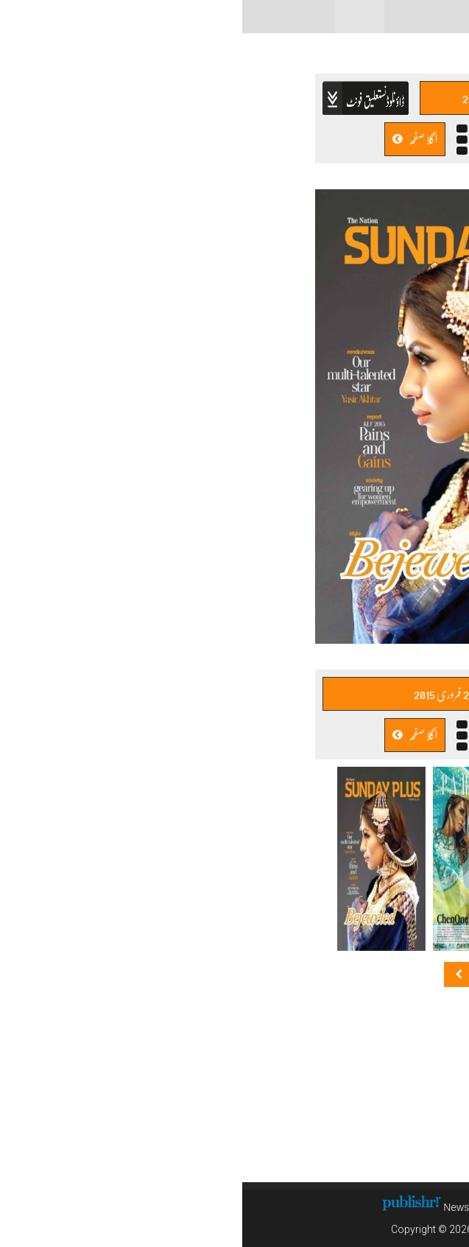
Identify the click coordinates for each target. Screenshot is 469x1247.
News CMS (228, 1207)
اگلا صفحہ (172, 138)
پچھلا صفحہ (296, 138)
